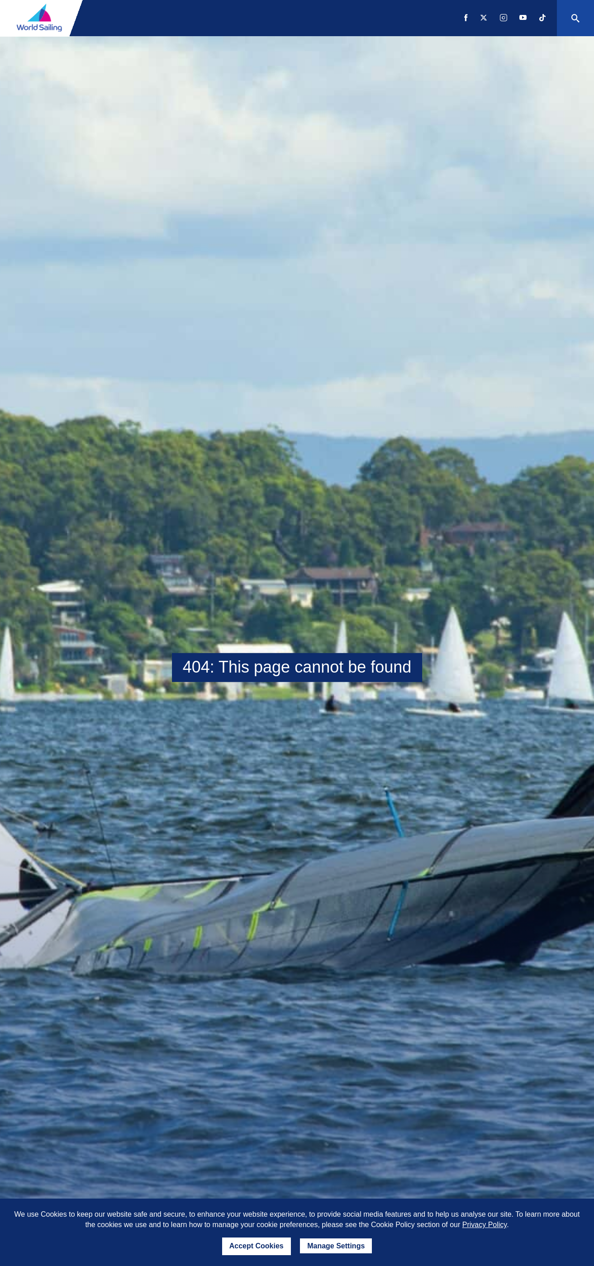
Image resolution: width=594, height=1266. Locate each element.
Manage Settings (336, 1246)
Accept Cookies (256, 1246)
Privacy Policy (484, 1224)
